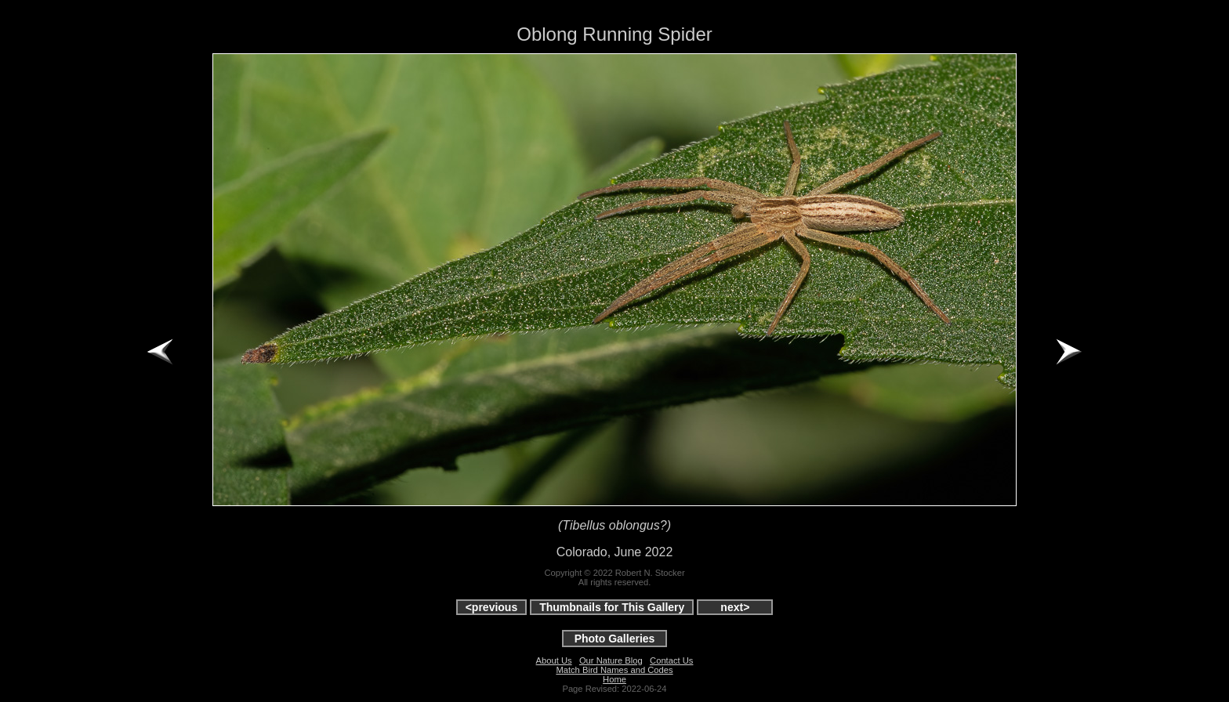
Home (614, 679)
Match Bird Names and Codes (614, 670)
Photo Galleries (615, 638)
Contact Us (671, 660)
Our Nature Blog (611, 660)
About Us (554, 660)
